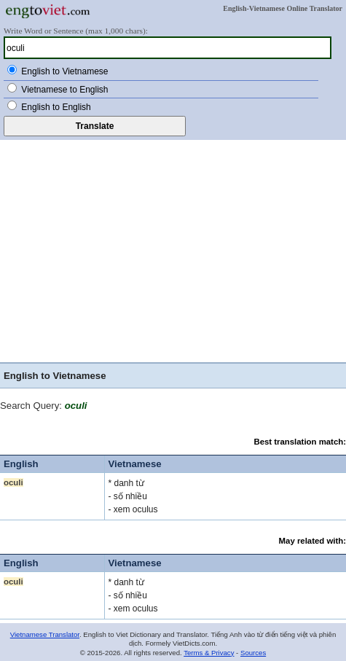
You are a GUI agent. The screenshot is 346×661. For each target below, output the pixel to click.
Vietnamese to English (64, 90)
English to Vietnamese (64, 71)
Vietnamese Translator (44, 634)
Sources (253, 653)
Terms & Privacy (209, 653)
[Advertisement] (173, 249)
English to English (55, 107)
